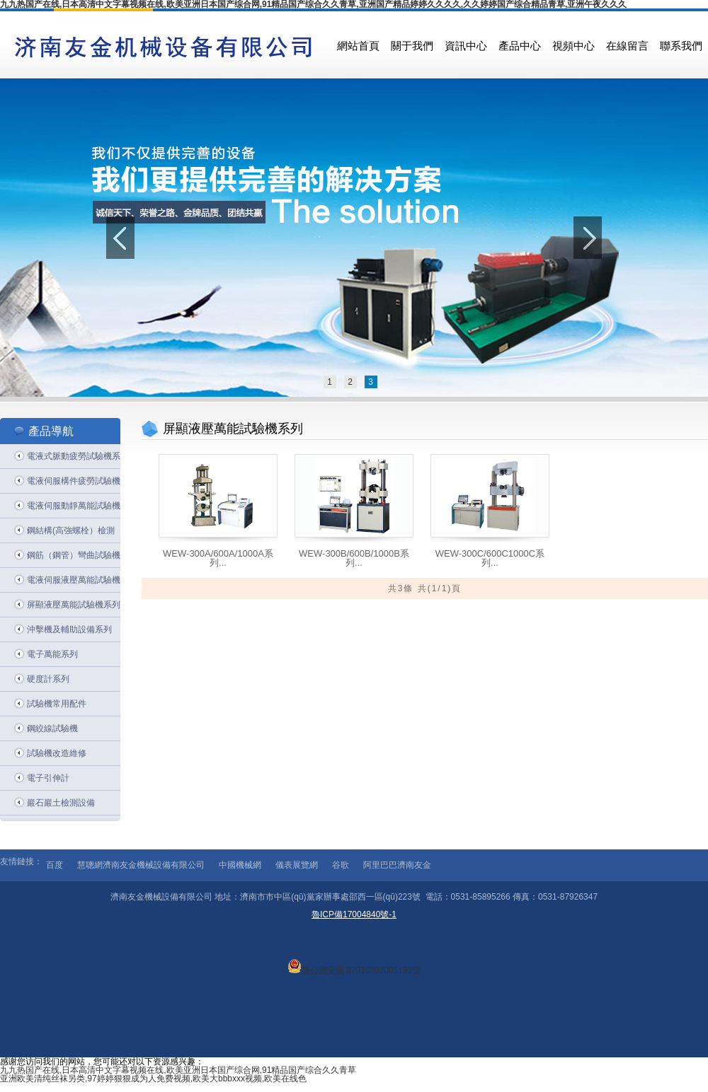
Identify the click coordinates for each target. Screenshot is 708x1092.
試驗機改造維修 (56, 753)
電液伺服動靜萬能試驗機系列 (73, 509)
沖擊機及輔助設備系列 (69, 629)
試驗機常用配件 (56, 704)
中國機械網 (240, 865)
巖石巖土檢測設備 (61, 803)
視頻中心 (573, 46)
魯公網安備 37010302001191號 (354, 966)
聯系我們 (681, 46)
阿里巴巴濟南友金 (397, 865)
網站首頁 (358, 46)
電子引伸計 (48, 778)
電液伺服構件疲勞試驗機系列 (73, 485)
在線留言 (627, 46)
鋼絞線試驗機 (52, 728)
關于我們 (412, 46)
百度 (54, 865)
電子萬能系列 (52, 654)
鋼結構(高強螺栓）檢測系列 (71, 534)
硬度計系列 (48, 679)
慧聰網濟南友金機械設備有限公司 (141, 865)
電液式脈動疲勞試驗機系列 (73, 460)
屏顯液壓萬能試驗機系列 (73, 605)
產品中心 (519, 46)
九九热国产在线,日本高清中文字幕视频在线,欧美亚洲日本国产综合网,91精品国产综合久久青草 (178, 1070)
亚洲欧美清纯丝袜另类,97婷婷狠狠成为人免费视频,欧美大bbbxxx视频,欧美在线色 (153, 1079)
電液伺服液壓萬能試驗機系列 (73, 584)
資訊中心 (466, 46)
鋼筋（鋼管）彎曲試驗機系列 (73, 559)
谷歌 (340, 865)
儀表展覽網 (296, 865)
